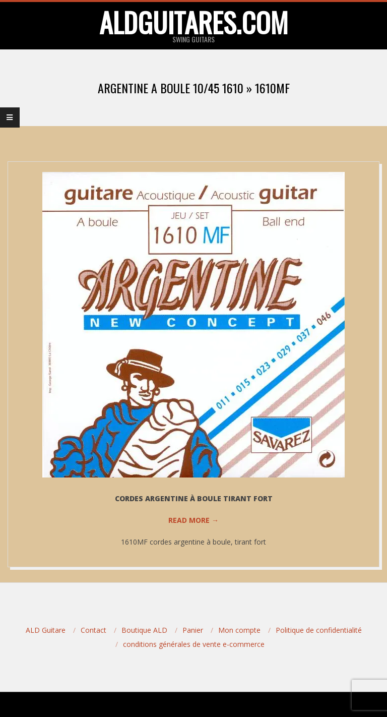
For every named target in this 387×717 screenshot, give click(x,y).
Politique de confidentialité (319, 630)
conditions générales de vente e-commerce (194, 644)
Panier (192, 630)
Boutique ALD (144, 630)
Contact (93, 630)
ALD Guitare (46, 630)
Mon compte (239, 630)
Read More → (193, 520)
